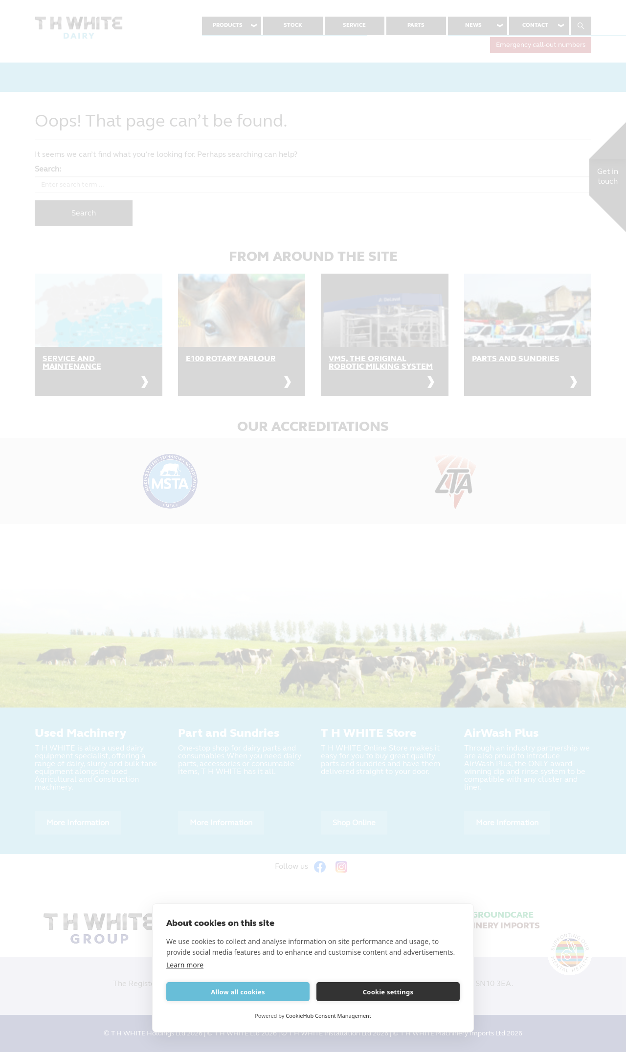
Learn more (184, 964)
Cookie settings (388, 992)
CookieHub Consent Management (328, 1015)
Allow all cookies (238, 992)
